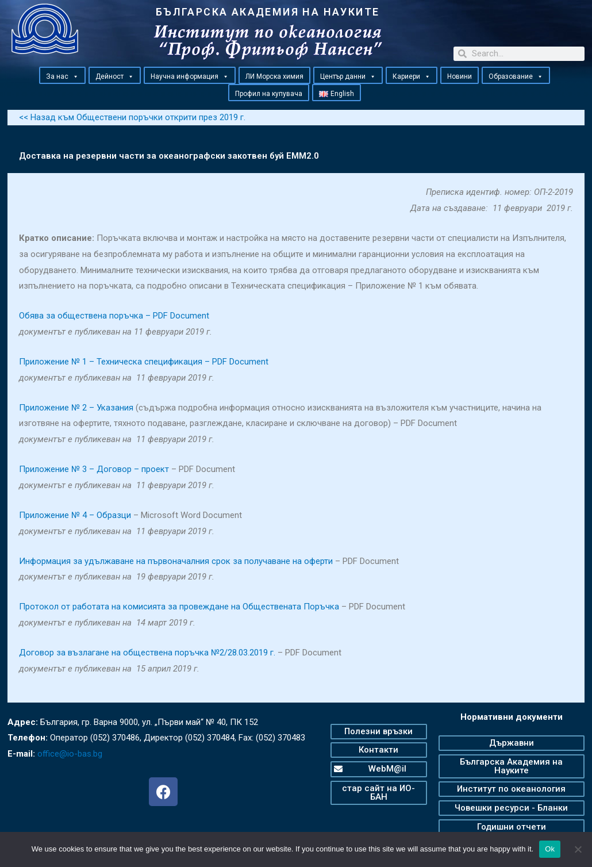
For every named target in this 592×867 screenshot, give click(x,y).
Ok (550, 849)
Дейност (114, 76)
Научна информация (190, 76)
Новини (459, 76)
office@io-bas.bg (69, 754)
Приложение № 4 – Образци (75, 515)
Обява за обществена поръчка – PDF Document (114, 315)
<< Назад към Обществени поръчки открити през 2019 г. (132, 117)
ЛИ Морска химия (274, 76)
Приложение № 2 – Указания (76, 407)
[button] (75, 76)
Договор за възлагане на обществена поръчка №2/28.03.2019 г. (147, 652)
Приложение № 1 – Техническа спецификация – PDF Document (143, 361)
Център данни (348, 76)
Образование (516, 76)
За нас (62, 76)
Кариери (411, 76)
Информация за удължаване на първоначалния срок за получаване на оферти (176, 561)
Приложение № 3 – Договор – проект (94, 469)
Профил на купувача (268, 94)
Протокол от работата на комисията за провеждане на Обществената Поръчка (179, 606)
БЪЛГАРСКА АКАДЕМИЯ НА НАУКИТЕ (267, 12)
